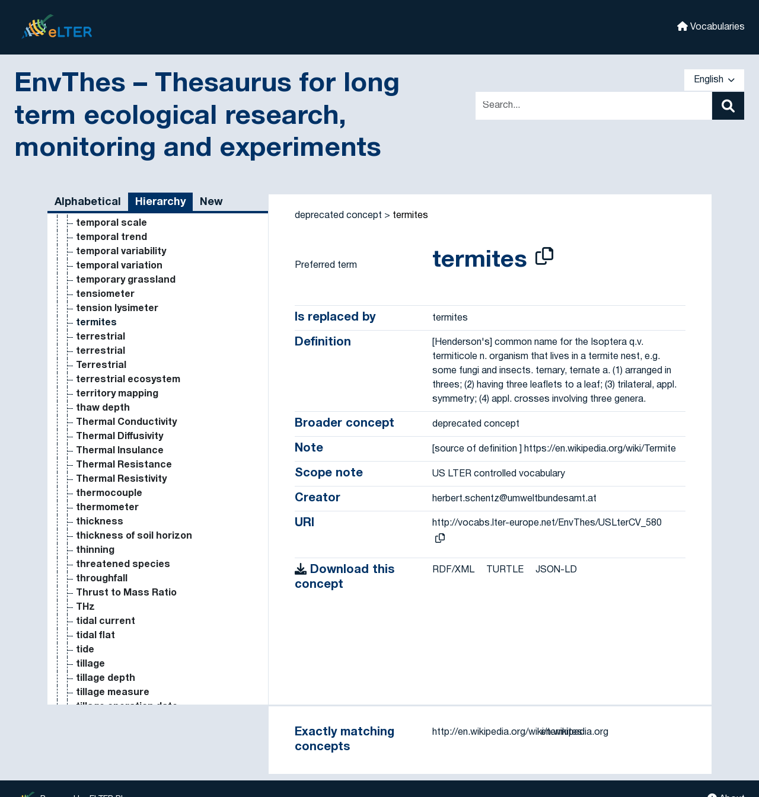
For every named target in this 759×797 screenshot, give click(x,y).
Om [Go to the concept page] (84, 549)
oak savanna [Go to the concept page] (106, 307)
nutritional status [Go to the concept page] (118, 264)
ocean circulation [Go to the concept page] (117, 364)
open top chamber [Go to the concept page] (119, 648)
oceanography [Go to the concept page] (110, 406)
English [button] (714, 80)
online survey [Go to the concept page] (107, 591)
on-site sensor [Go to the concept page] (111, 577)
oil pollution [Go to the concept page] (103, 463)
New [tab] (211, 202)
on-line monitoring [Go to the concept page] (119, 563)
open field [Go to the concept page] (99, 620)
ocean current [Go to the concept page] (110, 378)
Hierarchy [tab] (160, 202)
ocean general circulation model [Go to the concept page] (152, 392)
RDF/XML (453, 570)
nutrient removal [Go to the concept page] (115, 221)
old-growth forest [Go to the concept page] (118, 520)
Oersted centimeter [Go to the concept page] (123, 435)
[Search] (728, 105)
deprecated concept (338, 216)
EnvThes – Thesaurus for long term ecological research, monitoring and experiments (207, 116)
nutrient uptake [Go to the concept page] (113, 250)
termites (410, 216)
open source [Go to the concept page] (106, 634)
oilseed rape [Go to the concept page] (105, 477)
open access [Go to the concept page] (107, 605)
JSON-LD (556, 570)
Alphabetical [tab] (88, 202)
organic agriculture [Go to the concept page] (121, 677)
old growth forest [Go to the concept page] (117, 492)
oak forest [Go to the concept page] (100, 293)
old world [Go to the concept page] (97, 506)
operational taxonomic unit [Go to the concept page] (139, 662)
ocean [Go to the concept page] (91, 335)
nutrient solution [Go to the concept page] (115, 236)
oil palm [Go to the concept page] (93, 449)
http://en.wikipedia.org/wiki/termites (507, 732)
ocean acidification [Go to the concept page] (121, 349)
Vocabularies (711, 26)
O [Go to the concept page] (80, 278)
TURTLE (505, 570)
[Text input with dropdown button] (593, 105)
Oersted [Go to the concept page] (96, 421)
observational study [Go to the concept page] (123, 321)
